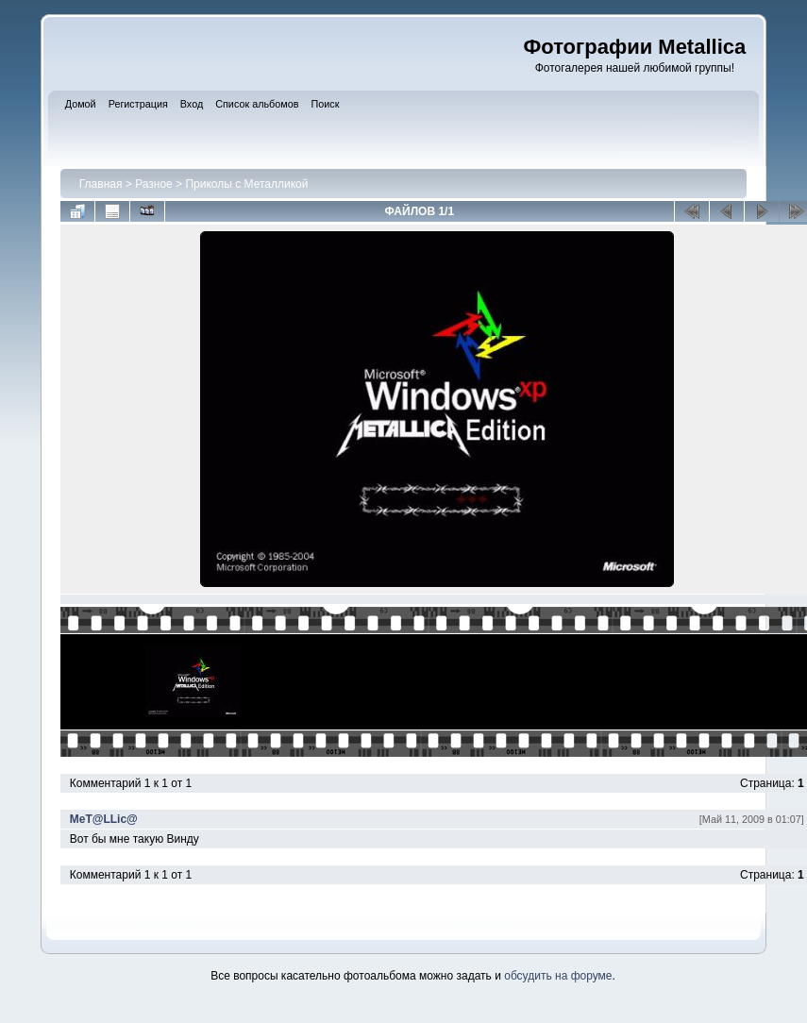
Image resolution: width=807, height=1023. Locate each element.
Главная (101, 184)
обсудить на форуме (558, 975)
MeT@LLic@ (104, 819)
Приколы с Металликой (246, 184)
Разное (154, 184)
